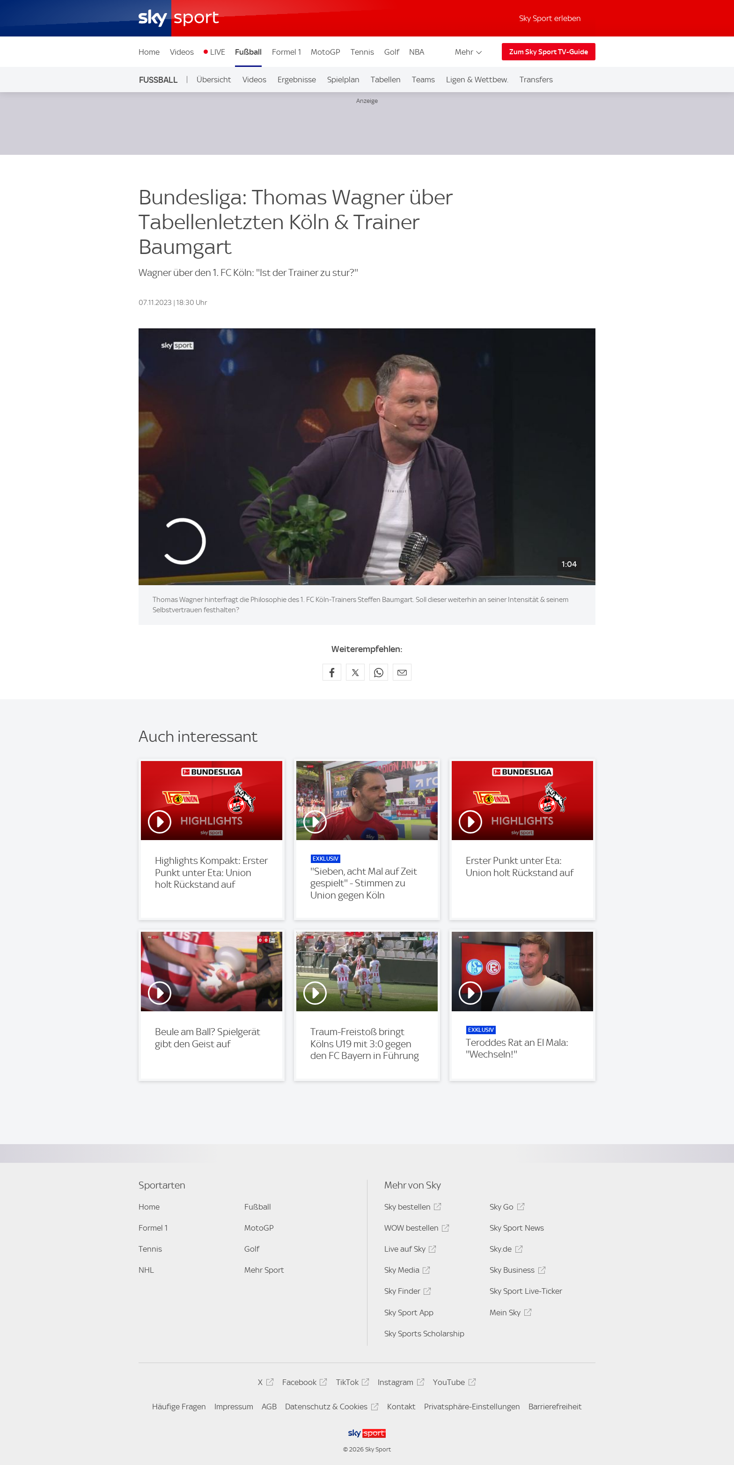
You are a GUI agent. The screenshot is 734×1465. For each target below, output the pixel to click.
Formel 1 (286, 52)
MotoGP (325, 52)
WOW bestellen (415, 1229)
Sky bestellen (411, 1208)
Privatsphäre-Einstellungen (472, 1406)
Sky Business (516, 1271)
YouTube (453, 1384)
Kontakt (401, 1406)
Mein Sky (509, 1314)
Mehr (469, 52)
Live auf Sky (408, 1250)
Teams (423, 79)
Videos (182, 52)
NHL (146, 1270)
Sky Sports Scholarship (424, 1333)
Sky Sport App (408, 1312)
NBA (416, 52)
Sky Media (405, 1271)
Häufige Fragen (179, 1406)
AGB (269, 1406)
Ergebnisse (297, 79)
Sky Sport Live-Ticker (526, 1291)
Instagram (399, 1384)
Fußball (248, 52)
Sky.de (505, 1250)
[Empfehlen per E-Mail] (402, 672)
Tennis (362, 52)
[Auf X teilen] (355, 672)
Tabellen (386, 79)
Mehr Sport (264, 1270)
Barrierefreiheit (555, 1406)
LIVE (217, 52)
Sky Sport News (517, 1228)
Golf (391, 52)
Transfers (536, 79)
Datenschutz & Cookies (330, 1408)
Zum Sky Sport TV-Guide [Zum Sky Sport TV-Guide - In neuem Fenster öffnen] (548, 52)
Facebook (303, 1384)
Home (149, 52)
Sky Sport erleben (550, 18)
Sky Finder (406, 1292)
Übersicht (214, 79)
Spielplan (343, 79)
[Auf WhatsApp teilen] (378, 672)
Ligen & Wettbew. (477, 79)
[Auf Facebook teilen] (332, 672)
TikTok (351, 1384)
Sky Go (505, 1208)
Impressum (233, 1406)
